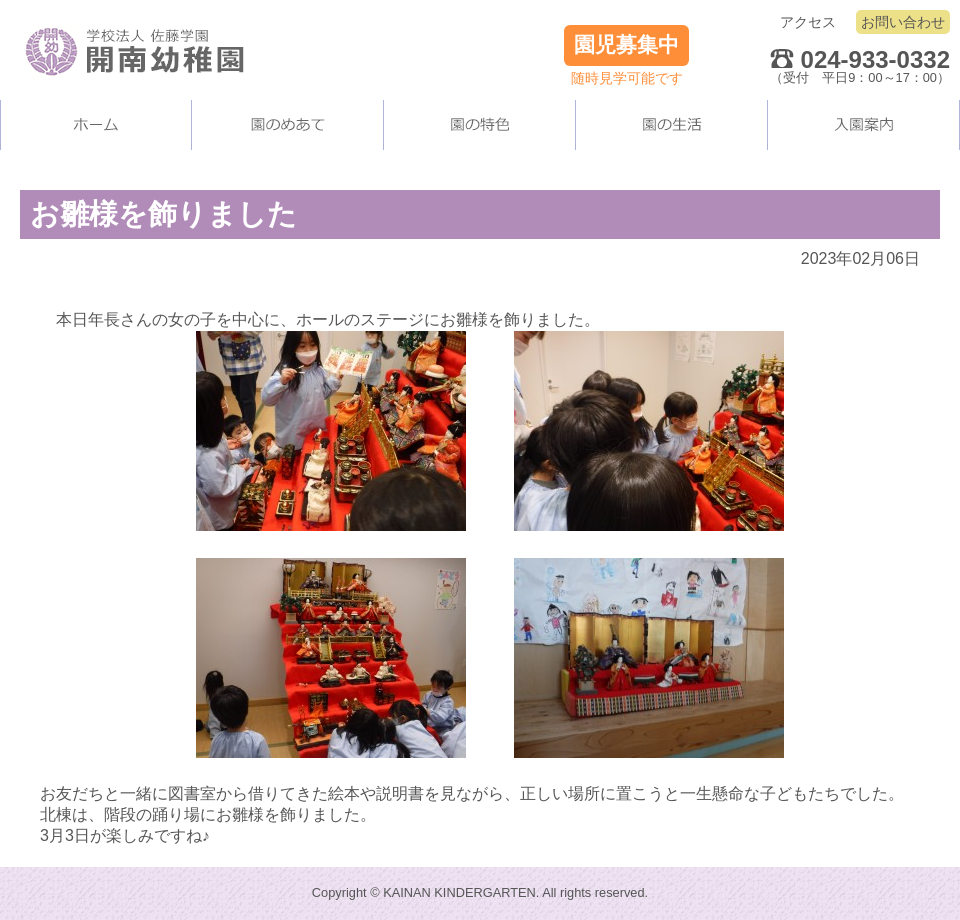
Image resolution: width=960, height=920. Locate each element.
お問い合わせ (903, 22)
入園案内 (864, 125)
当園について (288, 125)
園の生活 (672, 125)
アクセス (808, 22)
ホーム (96, 125)
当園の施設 (480, 125)
